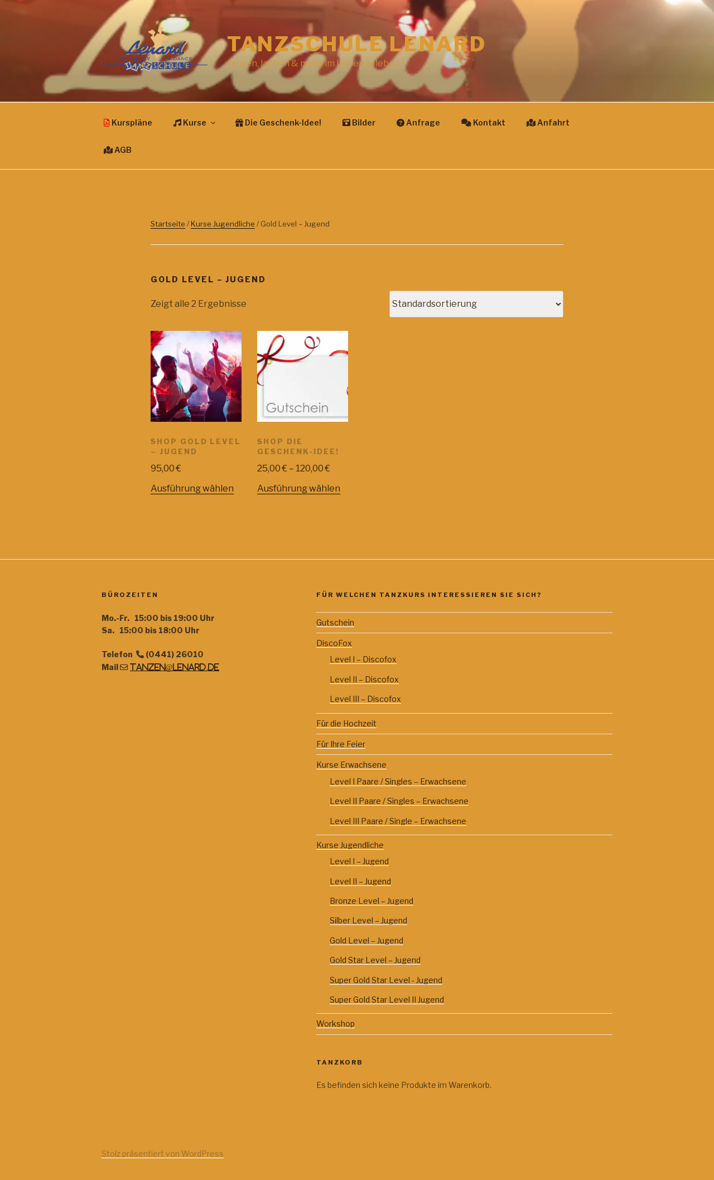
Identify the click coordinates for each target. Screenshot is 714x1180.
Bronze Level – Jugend (371, 901)
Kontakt (483, 122)
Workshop (335, 1023)
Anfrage (418, 122)
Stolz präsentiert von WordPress (163, 1153)
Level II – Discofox (364, 679)
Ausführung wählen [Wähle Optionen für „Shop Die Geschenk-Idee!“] (298, 488)
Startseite (168, 223)
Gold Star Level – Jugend (375, 960)
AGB (118, 150)
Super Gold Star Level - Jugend (386, 980)
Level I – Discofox (363, 659)
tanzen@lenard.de (174, 667)
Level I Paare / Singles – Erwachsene (398, 781)
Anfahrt (548, 122)
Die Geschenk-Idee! (278, 122)
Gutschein (335, 622)
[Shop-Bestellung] (476, 304)
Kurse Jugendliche (223, 223)
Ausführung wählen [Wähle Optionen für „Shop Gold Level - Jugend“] (192, 488)
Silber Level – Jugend (368, 920)
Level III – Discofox (365, 699)
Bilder (358, 122)
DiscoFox (334, 643)
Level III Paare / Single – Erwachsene (398, 821)
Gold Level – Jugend (366, 940)
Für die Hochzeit (346, 723)
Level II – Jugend (360, 881)
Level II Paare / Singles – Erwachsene (399, 801)
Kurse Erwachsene (351, 764)
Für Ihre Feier (340, 744)
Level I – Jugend (359, 861)
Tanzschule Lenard (356, 44)
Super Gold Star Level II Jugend (387, 999)
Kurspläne (128, 122)
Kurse (195, 122)
